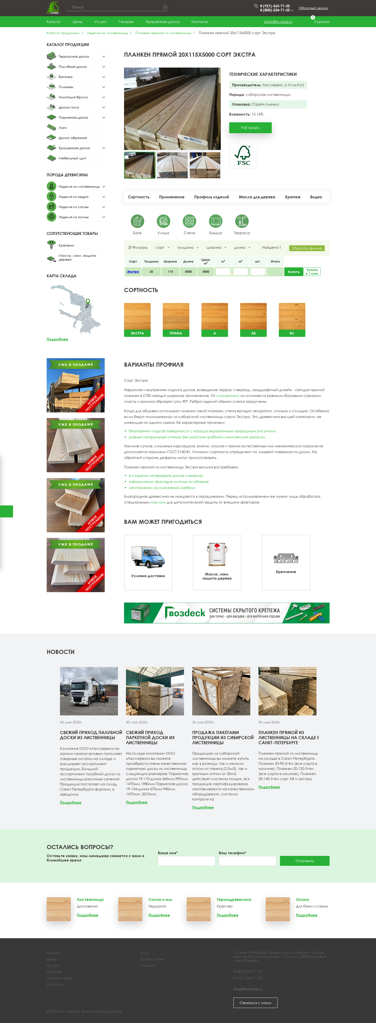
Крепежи (66, 245)
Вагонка (66, 77)
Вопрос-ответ (152, 959)
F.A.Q (144, 953)
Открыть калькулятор (6, 511)
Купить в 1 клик (312, 271)
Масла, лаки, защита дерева (77, 257)
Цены (77, 21)
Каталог (54, 21)
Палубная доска (73, 66)
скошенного (227, 395)
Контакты (200, 21)
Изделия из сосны (73, 207)
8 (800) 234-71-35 (247, 971)
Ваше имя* (168, 853)
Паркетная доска (73, 117)
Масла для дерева (257, 196)
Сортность (138, 196)
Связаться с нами (255, 1002)
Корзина (317, 21)
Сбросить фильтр (307, 248)
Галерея (126, 21)
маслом (158, 502)
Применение (171, 196)
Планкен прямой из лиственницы (163, 33)
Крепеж (293, 196)
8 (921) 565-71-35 (247, 978)
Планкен (66, 87)
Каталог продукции (63, 33)
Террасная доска (74, 56)
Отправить (304, 861)
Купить (294, 272)
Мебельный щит (72, 158)
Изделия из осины (73, 217)
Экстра (133, 271)
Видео (316, 196)
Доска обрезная (73, 138)
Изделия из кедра (73, 196)
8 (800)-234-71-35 (276, 10)
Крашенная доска (162, 21)
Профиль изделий (211, 196)
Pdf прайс (250, 127)
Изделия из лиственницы (107, 33)
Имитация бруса (73, 97)
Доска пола (69, 107)
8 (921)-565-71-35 (275, 6)
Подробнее (57, 339)
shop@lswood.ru (278, 21)
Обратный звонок (313, 8)
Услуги (101, 21)
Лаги (63, 127)
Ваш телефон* (232, 853)
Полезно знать (59, 978)
